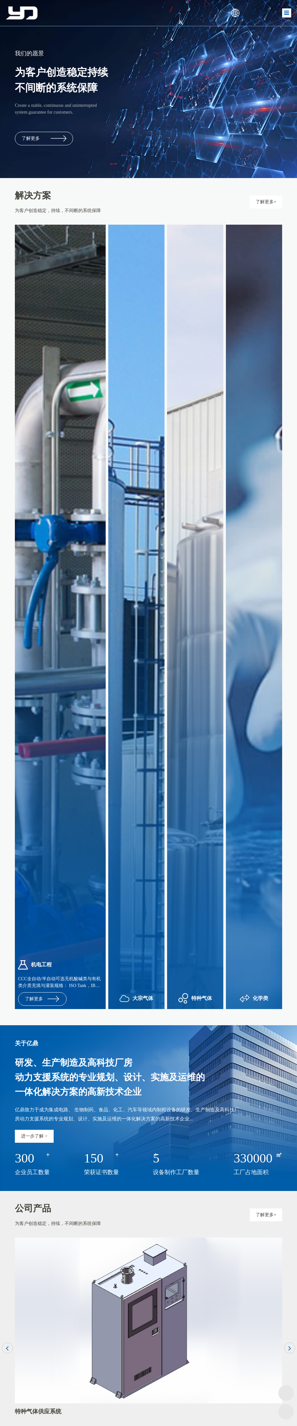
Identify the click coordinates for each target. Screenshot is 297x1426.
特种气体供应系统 (38, 1411)
